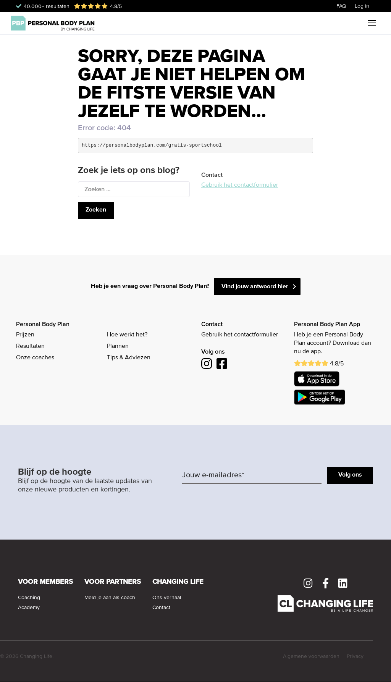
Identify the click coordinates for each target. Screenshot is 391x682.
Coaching (29, 597)
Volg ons (350, 475)
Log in (362, 6)
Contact (161, 607)
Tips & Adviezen (128, 358)
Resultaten (30, 346)
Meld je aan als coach (109, 597)
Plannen (118, 346)
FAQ (341, 6)
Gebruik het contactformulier (239, 185)
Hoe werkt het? (127, 335)
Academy (29, 607)
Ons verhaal (166, 597)
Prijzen (25, 335)
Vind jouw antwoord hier (254, 287)
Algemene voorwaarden (311, 656)
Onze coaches (35, 358)
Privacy (355, 656)
